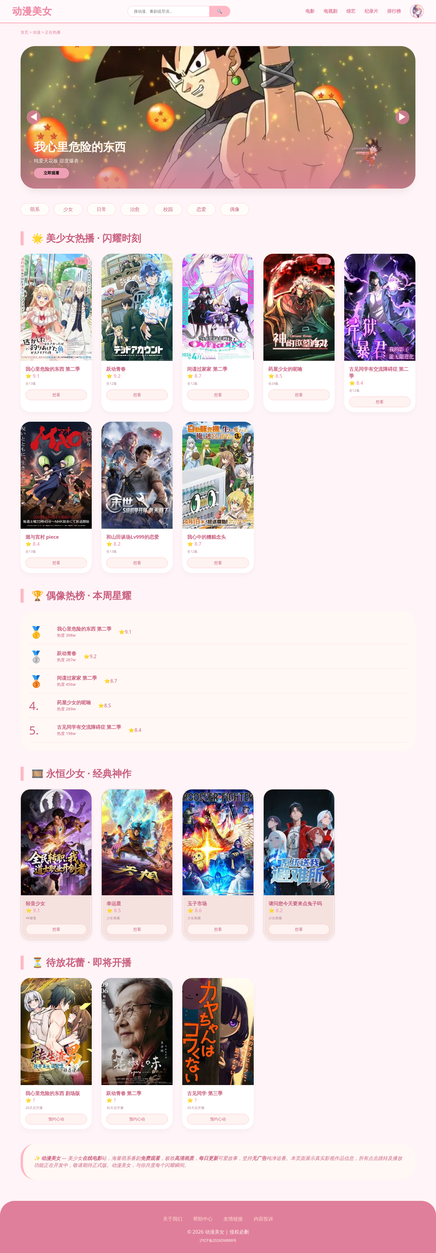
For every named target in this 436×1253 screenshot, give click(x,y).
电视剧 (330, 11)
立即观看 (51, 173)
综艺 (350, 11)
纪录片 (371, 11)
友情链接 (233, 1218)
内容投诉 (263, 1218)
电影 (310, 11)
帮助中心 (203, 1218)
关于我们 (172, 1218)
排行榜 (394, 11)
